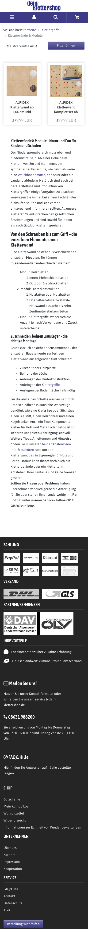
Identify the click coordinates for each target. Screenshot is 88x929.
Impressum (12, 862)
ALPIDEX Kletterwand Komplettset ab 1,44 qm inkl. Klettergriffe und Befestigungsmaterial (66, 107)
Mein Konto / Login (17, 806)
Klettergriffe (50, 30)
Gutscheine (12, 799)
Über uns (10, 848)
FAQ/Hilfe (11, 889)
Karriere (9, 855)
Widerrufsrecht (15, 820)
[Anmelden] (34, 17)
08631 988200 (21, 717)
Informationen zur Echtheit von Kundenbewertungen (42, 827)
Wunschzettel (14, 813)
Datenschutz (13, 903)
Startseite (29, 30)
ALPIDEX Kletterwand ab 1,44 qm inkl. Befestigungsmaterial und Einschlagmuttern (22, 107)
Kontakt (9, 896)
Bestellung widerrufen (23, 924)
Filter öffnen (66, 45)
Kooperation (13, 869)
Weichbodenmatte (31, 175)
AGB (7, 910)
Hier (7, 767)
